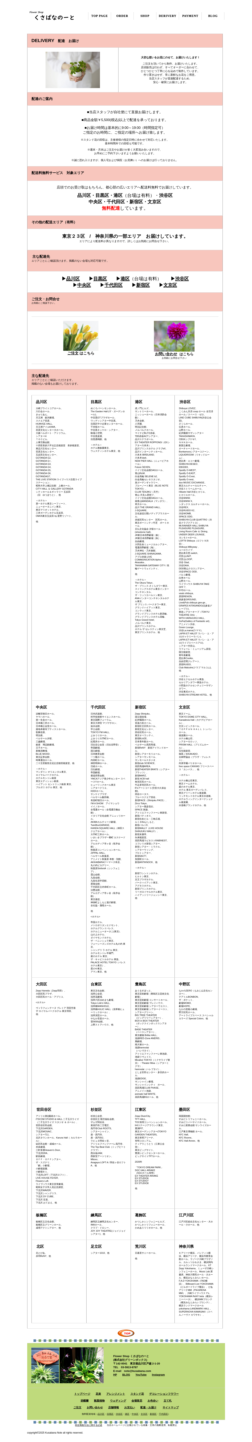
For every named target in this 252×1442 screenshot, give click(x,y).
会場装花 (136, 1400)
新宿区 (143, 285)
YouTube (141, 1374)
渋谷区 (182, 278)
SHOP (145, 16)
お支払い (129, 1407)
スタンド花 (137, 1393)
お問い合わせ (166, 354)
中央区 (84, 285)
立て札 (168, 1400)
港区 (125, 278)
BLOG (126, 1374)
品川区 (73, 278)
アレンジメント (115, 1393)
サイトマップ (171, 1407)
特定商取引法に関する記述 (88, 1425)
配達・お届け (148, 1407)
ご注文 (73, 353)
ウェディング (118, 1400)
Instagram (158, 1374)
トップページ (82, 1393)
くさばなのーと (52, 15)
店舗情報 (113, 1407)
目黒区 (100, 278)
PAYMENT (190, 16)
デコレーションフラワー (164, 1393)
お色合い (153, 1400)
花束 (98, 1393)
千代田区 (113, 285)
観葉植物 (99, 1400)
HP (115, 1374)
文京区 (170, 285)
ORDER (122, 16)
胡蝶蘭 (85, 1400)
